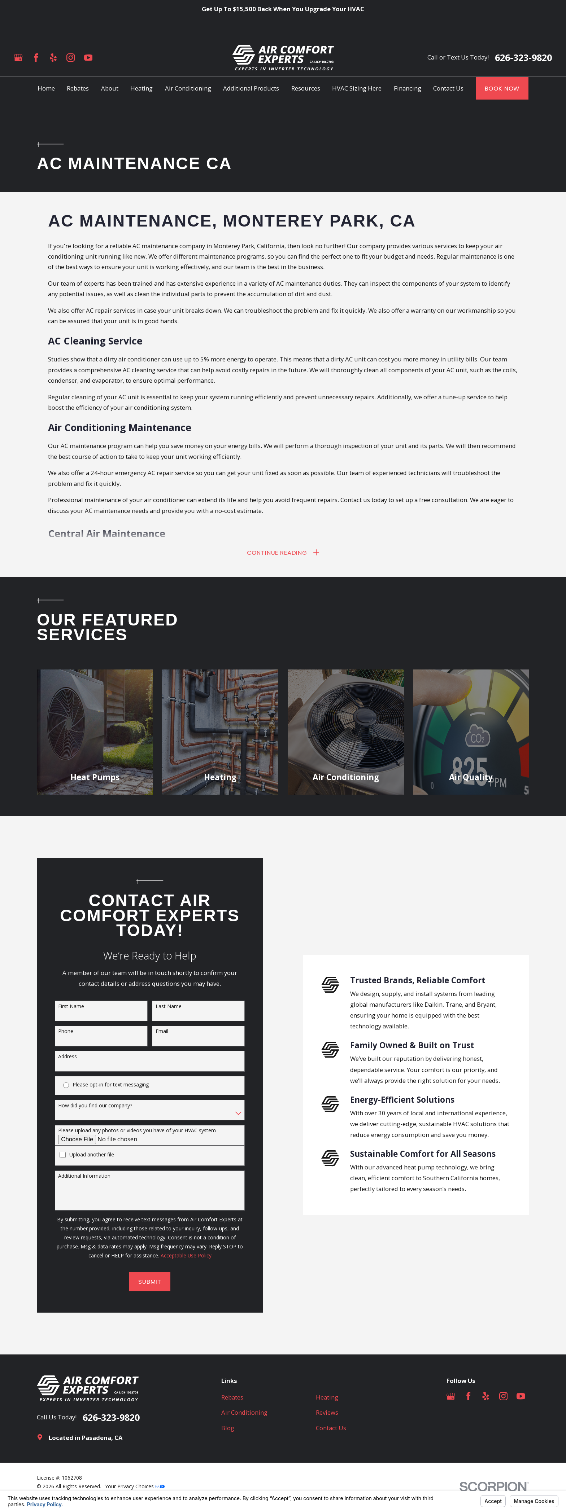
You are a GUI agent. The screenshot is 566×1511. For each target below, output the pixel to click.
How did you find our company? (93, 1106)
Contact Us (331, 1428)
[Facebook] (36, 57)
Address (65, 1057)
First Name (69, 1006)
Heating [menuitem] (141, 88)
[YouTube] (88, 57)
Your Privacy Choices (135, 1486)
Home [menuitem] (46, 88)
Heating (327, 1397)
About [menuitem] (109, 88)
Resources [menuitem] (305, 88)
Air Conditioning (244, 1412)
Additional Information (82, 1176)
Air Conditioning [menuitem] (188, 88)
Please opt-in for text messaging (108, 1085)
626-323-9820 (523, 57)
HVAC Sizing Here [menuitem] (357, 88)
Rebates (232, 1397)
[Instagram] (70, 57)
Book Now (502, 88)
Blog (227, 1428)
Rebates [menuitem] (78, 88)
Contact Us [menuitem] (448, 88)
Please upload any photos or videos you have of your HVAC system (134, 1131)
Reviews (327, 1412)
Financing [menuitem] (407, 88)
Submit (147, 1281)
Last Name (166, 1006)
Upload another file (89, 1155)
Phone (63, 1031)
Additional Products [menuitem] (251, 88)
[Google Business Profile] (18, 57)
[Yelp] (53, 57)
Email (159, 1031)
